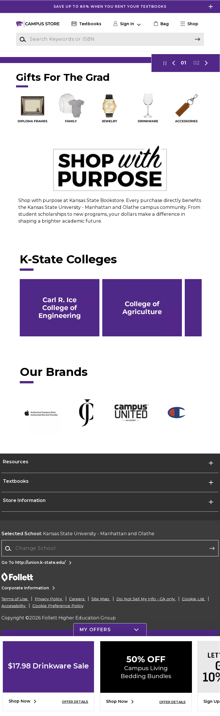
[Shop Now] (110, 84)
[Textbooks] (85, 24)
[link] (160, 24)
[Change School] (110, 597)
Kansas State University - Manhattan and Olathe (77, 582)
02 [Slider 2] (196, 112)
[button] (191, 24)
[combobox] (110, 597)
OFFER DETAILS (75, 702)
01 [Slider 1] (183, 112)
